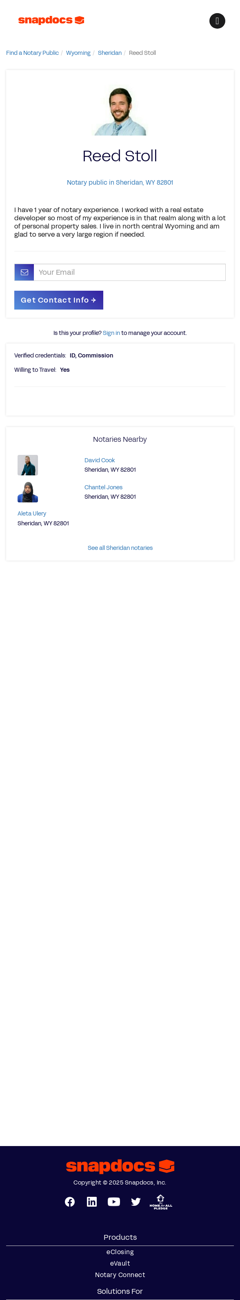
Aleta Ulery (32, 514)
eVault (120, 1263)
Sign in (111, 333)
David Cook (99, 460)
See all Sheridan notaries (120, 548)
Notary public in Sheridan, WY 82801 (120, 182)
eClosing (120, 1252)
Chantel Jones (103, 487)
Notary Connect (120, 1275)
